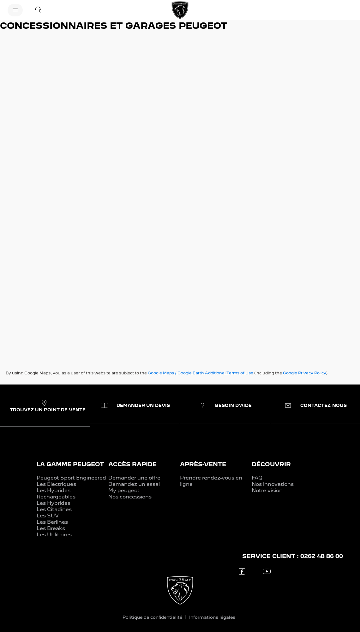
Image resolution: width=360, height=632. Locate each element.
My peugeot (124, 490)
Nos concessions (130, 497)
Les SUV (48, 516)
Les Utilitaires (54, 535)
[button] (38, 10)
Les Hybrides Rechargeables (56, 493)
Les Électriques (56, 484)
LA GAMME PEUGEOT (70, 464)
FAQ (257, 478)
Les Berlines (52, 522)
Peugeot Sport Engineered (71, 478)
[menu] (15, 10)
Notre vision (267, 490)
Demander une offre (134, 478)
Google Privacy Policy (304, 373)
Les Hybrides (53, 503)
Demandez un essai (134, 484)
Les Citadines (54, 509)
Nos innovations (273, 484)
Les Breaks (51, 528)
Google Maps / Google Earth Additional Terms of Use (200, 373)
